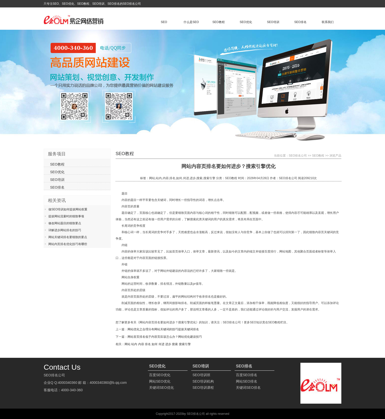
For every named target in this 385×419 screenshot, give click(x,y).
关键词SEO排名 (248, 388)
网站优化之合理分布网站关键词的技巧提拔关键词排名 (163, 329)
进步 (168, 344)
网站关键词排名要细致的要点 (67, 237)
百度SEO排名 (246, 375)
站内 (134, 344)
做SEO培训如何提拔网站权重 (67, 209)
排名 (148, 344)
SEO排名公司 (298, 155)
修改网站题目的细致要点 (64, 223)
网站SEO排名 (246, 381)
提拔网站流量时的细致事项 (66, 216)
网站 (127, 344)
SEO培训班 (201, 375)
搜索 (175, 344)
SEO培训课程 (203, 388)
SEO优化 (246, 22)
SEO (164, 22)
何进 (161, 344)
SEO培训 (273, 22)
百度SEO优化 (159, 375)
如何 (155, 344)
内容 (141, 344)
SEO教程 (218, 22)
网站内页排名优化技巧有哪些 (67, 244)
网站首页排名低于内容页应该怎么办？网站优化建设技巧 (165, 336)
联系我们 (328, 22)
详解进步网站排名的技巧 (64, 230)
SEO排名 (300, 22)
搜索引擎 (185, 344)
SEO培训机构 (203, 381)
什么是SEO (191, 22)
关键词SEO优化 (161, 388)
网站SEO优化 (159, 381)
